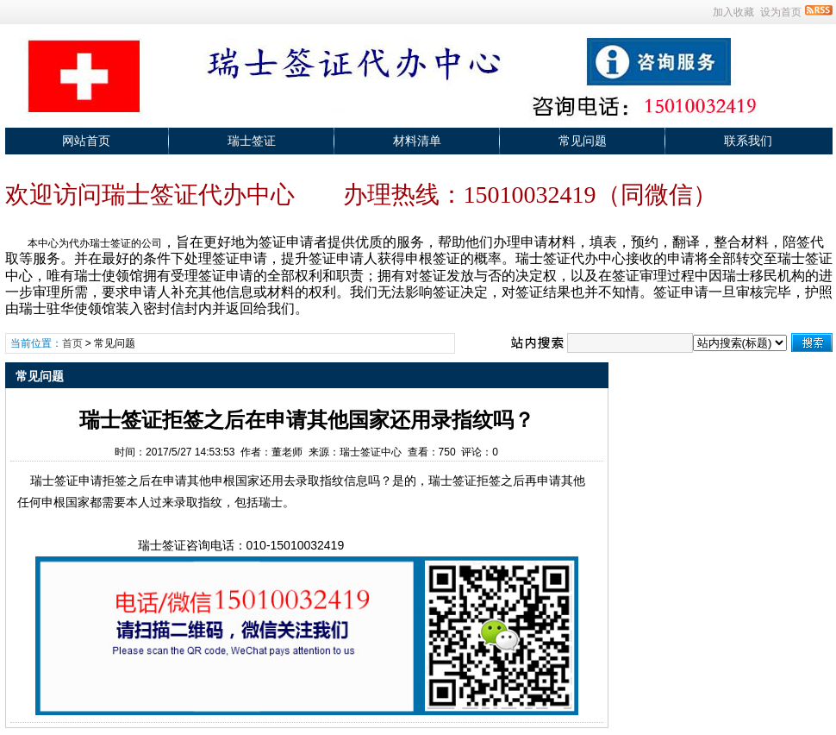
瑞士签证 (252, 141)
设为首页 (781, 12)
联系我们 (748, 141)
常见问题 (582, 141)
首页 (72, 343)
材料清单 (417, 141)
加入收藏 (733, 12)
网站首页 (86, 141)
